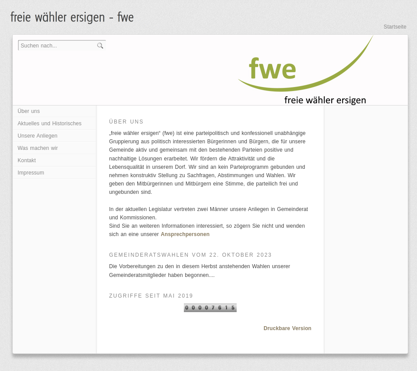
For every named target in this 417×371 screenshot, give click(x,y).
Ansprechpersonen (185, 234)
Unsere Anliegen (38, 136)
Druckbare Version (287, 328)
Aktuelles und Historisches (49, 123)
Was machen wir (38, 148)
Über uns (29, 111)
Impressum (31, 173)
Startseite (395, 27)
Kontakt (27, 160)
